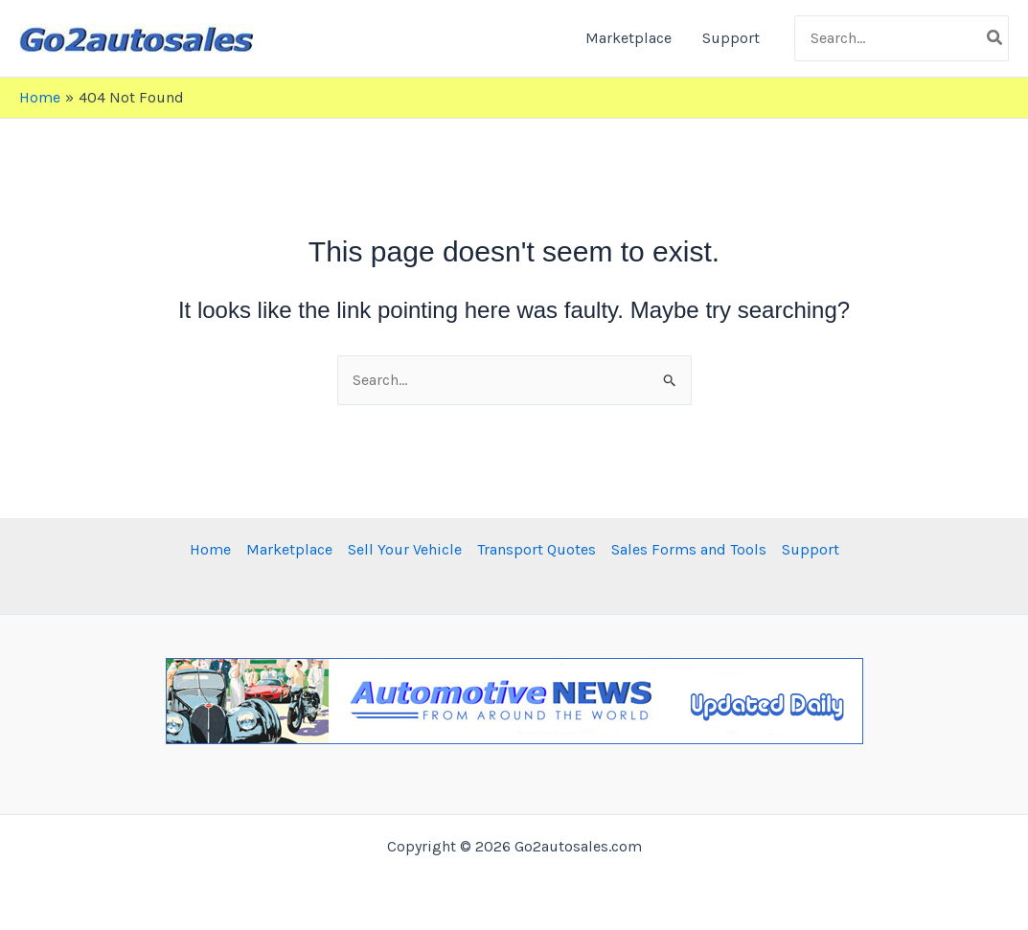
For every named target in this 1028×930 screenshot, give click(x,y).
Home (210, 549)
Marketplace (628, 38)
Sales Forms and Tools (688, 549)
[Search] (995, 38)
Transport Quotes (536, 549)
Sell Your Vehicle (405, 549)
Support (731, 38)
